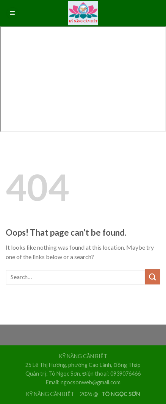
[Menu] (12, 13)
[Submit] (152, 276)
